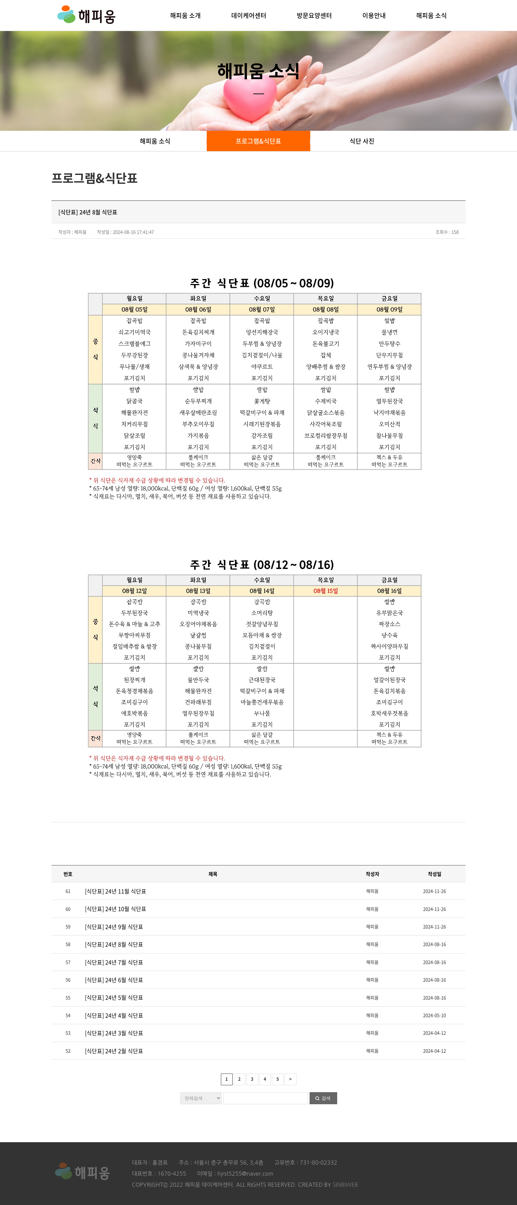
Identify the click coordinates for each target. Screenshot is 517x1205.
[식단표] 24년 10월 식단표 (115, 908)
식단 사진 (362, 141)
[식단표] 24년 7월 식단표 (114, 962)
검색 (326, 1098)
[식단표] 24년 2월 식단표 (114, 1051)
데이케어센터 (248, 15)
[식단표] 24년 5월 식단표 (114, 997)
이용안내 (374, 15)
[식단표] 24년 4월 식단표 (114, 1015)
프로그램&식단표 (258, 141)
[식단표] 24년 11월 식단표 (115, 891)
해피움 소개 (185, 15)
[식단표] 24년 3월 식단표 (114, 1033)
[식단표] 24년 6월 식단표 (114, 980)
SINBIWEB (345, 1184)
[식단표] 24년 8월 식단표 (114, 944)
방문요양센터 (314, 15)
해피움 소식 (431, 15)
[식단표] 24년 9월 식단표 (114, 926)
